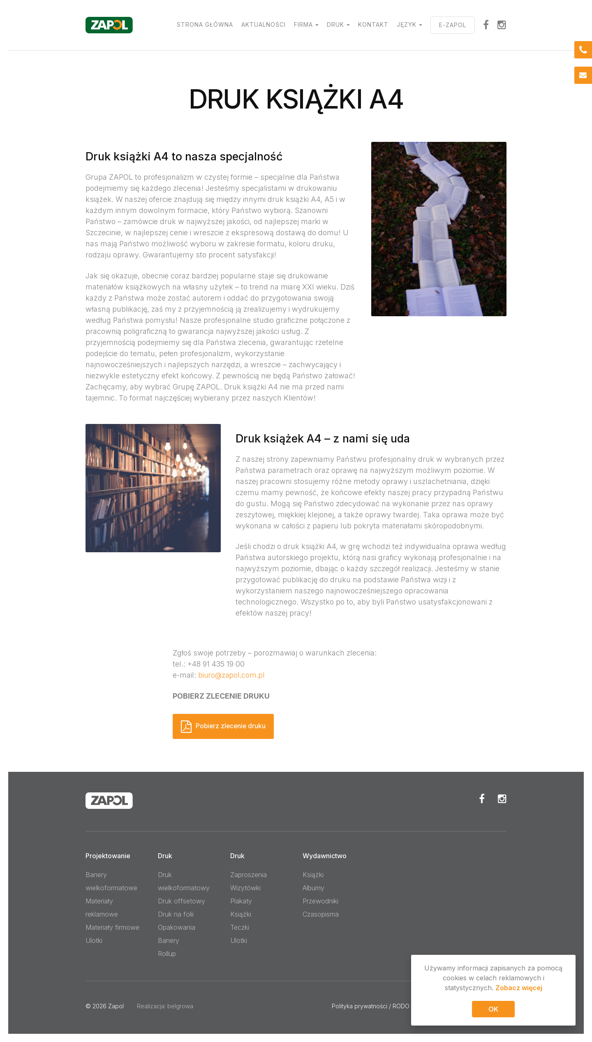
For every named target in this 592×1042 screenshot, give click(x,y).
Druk (335, 24)
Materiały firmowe (112, 927)
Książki (240, 914)
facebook (486, 24)
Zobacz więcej (518, 989)
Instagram (501, 24)
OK (493, 1011)
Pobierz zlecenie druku (233, 726)
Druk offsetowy (181, 901)
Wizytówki (245, 888)
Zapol (116, 1006)
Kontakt (373, 24)
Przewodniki (320, 901)
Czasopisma (321, 914)
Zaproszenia (248, 875)
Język (406, 24)
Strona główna (205, 24)
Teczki (239, 927)
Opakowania (176, 927)
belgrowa (180, 1006)
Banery (168, 940)
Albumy (313, 888)
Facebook (482, 798)
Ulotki (94, 940)
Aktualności (263, 24)
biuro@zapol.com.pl (232, 675)
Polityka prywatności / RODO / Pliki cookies (390, 1006)
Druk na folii (176, 914)
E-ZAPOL (452, 24)
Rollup (167, 953)
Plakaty (241, 901)
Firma (303, 24)
